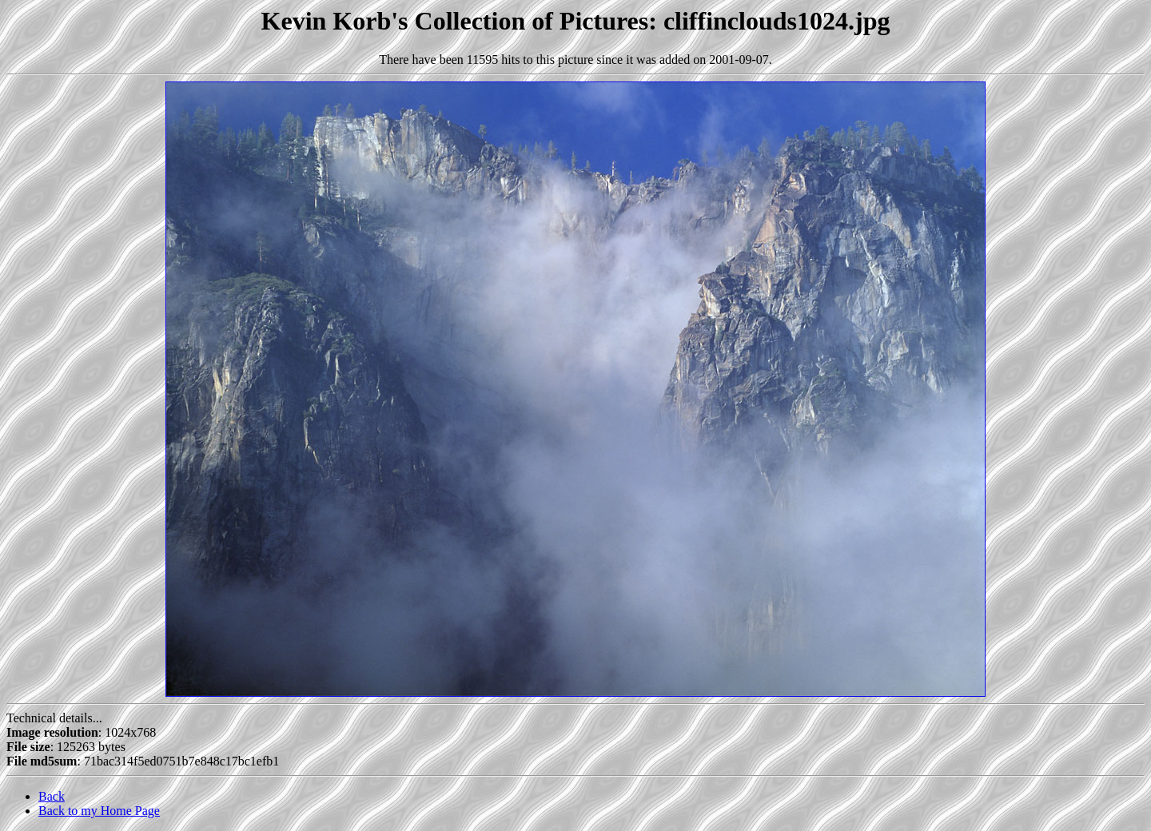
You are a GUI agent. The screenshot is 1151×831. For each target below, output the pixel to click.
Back (51, 796)
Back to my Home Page (99, 810)
